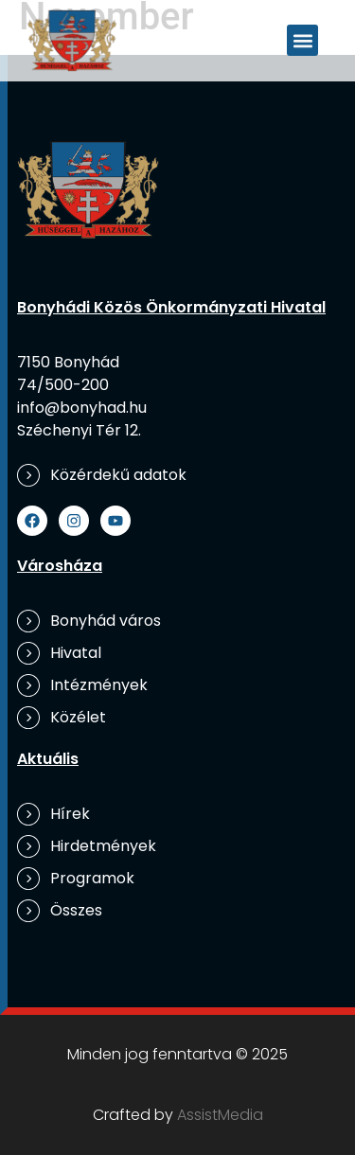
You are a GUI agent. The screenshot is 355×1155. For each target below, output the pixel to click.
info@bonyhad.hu (82, 407)
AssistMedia (220, 1115)
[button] (302, 40)
